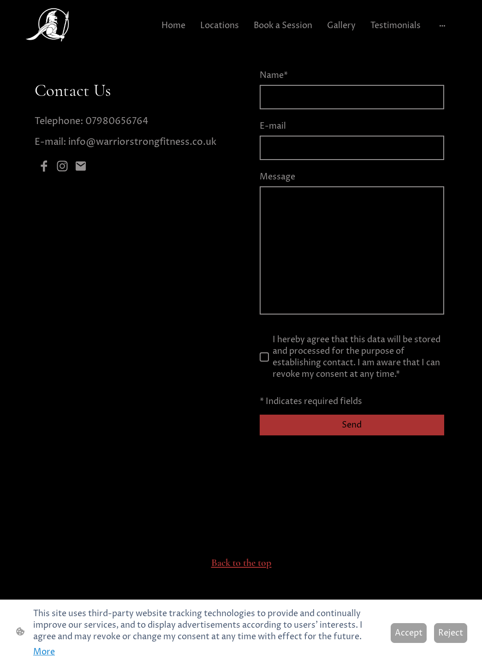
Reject (450, 633)
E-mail (273, 126)
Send (352, 425)
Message (277, 177)
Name (274, 75)
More (44, 652)
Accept (408, 633)
